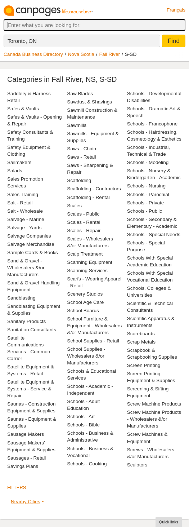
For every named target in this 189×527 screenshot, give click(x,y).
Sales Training (22, 194)
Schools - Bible (83, 425)
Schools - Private (145, 202)
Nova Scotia (81, 54)
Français (176, 10)
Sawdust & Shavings (89, 102)
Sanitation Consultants (31, 329)
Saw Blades (80, 93)
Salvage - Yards (24, 227)
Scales (74, 205)
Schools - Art (81, 416)
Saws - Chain (81, 148)
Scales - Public (83, 214)
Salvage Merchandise (30, 244)
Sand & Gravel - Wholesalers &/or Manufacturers (26, 267)
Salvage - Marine (25, 219)
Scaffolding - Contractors (94, 188)
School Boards (83, 310)
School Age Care (85, 302)
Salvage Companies (29, 236)
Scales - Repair (83, 230)
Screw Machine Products (154, 404)
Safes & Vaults (23, 108)
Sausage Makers (25, 434)
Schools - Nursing (146, 186)
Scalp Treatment (85, 254)
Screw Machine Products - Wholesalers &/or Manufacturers (154, 419)
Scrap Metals (141, 342)
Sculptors (137, 465)
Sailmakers (19, 162)
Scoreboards (141, 333)
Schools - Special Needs (153, 234)
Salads (14, 170)
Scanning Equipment (89, 262)
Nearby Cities (25, 501)
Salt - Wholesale (25, 211)
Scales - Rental (83, 222)
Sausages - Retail (26, 458)
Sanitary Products (26, 321)
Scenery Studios (85, 294)
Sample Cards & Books (32, 252)
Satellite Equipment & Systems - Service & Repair (30, 388)
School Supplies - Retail (93, 341)
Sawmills (76, 125)
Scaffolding (79, 180)
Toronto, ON (22, 41)
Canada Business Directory (33, 54)
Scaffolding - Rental (88, 197)
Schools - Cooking (87, 463)
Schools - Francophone (152, 124)
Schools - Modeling (148, 162)
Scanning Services (87, 270)
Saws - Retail (81, 157)
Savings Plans (22, 466)
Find (174, 40)
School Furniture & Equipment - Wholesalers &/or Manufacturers (94, 325)
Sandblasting (21, 298)
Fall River (109, 54)
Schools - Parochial (148, 194)
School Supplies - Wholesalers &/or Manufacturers (86, 356)
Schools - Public (144, 211)
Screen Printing (144, 365)
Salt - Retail (19, 202)
